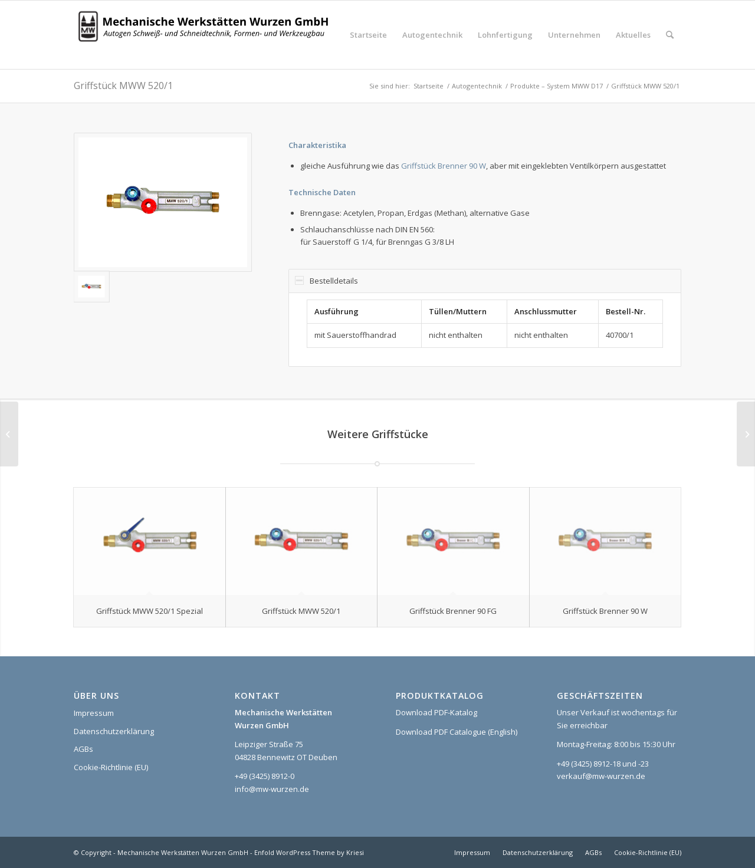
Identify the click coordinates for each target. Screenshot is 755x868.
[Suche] (669, 35)
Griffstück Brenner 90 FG (453, 611)
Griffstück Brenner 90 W (443, 165)
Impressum (94, 713)
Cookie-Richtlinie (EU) (111, 767)
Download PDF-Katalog (436, 712)
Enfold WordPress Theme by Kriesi (309, 852)
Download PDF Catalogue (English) (456, 731)
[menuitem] (368, 35)
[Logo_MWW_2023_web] (206, 35)
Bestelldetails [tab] (326, 280)
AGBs (83, 749)
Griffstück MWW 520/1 (123, 85)
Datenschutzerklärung (114, 731)
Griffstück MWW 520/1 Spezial (149, 611)
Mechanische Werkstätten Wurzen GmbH (182, 852)
